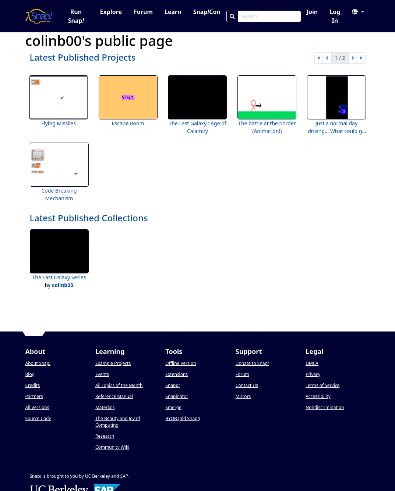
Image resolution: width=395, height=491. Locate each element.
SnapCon (207, 12)
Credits (32, 385)
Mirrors (243, 396)
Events (102, 374)
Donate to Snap (252, 363)
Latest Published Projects (83, 57)
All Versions (37, 407)
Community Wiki (112, 447)
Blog (30, 374)
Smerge (173, 407)
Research (104, 436)
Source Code (38, 418)
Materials (104, 407)
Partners (34, 396)
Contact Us (247, 385)
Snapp (172, 385)
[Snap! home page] (38, 16)
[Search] (232, 16)
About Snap (37, 363)
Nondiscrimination (325, 407)
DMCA (312, 363)
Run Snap (76, 16)
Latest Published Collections (89, 218)
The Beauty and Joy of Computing (117, 421)
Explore (111, 12)
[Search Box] (269, 16)
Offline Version (180, 363)
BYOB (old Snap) (182, 418)
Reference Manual (114, 396)
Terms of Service (322, 385)
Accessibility (318, 396)
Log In (334, 16)
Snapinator (176, 396)
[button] (358, 11)
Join (312, 12)
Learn (173, 12)
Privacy (313, 374)
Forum (143, 12)
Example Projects (113, 363)
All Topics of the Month (119, 385)
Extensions (176, 374)
